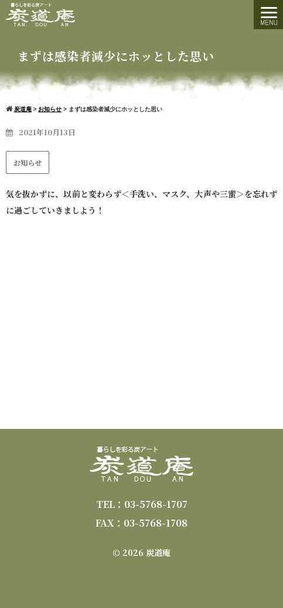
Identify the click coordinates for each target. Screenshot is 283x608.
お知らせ (27, 162)
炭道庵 (158, 552)
